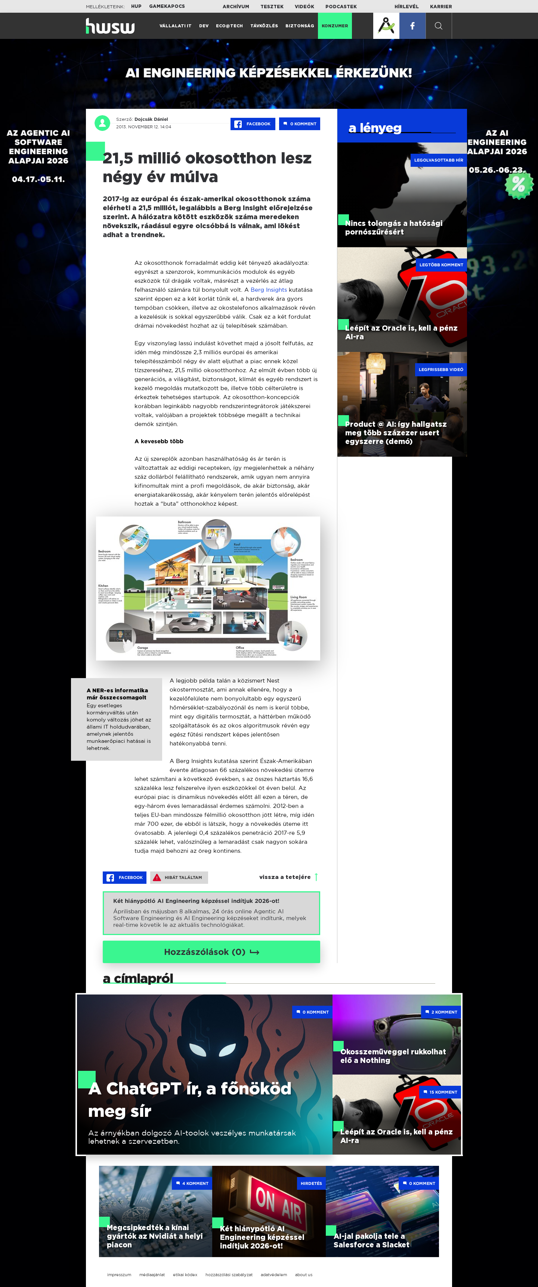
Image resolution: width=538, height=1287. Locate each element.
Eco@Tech (229, 26)
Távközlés (264, 26)
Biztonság (299, 26)
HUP (136, 6)
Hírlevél (407, 6)
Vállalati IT (176, 26)
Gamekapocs (167, 6)
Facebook (253, 124)
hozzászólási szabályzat (229, 1274)
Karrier (441, 6)
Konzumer (335, 26)
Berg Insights (269, 289)
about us (303, 1274)
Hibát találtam (177, 877)
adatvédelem (274, 1274)
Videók (304, 6)
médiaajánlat (152, 1274)
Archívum (236, 6)
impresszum (119, 1274)
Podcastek (341, 6)
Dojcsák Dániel (151, 119)
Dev (203, 26)
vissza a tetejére (285, 877)
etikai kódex (185, 1274)
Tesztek (272, 6)
